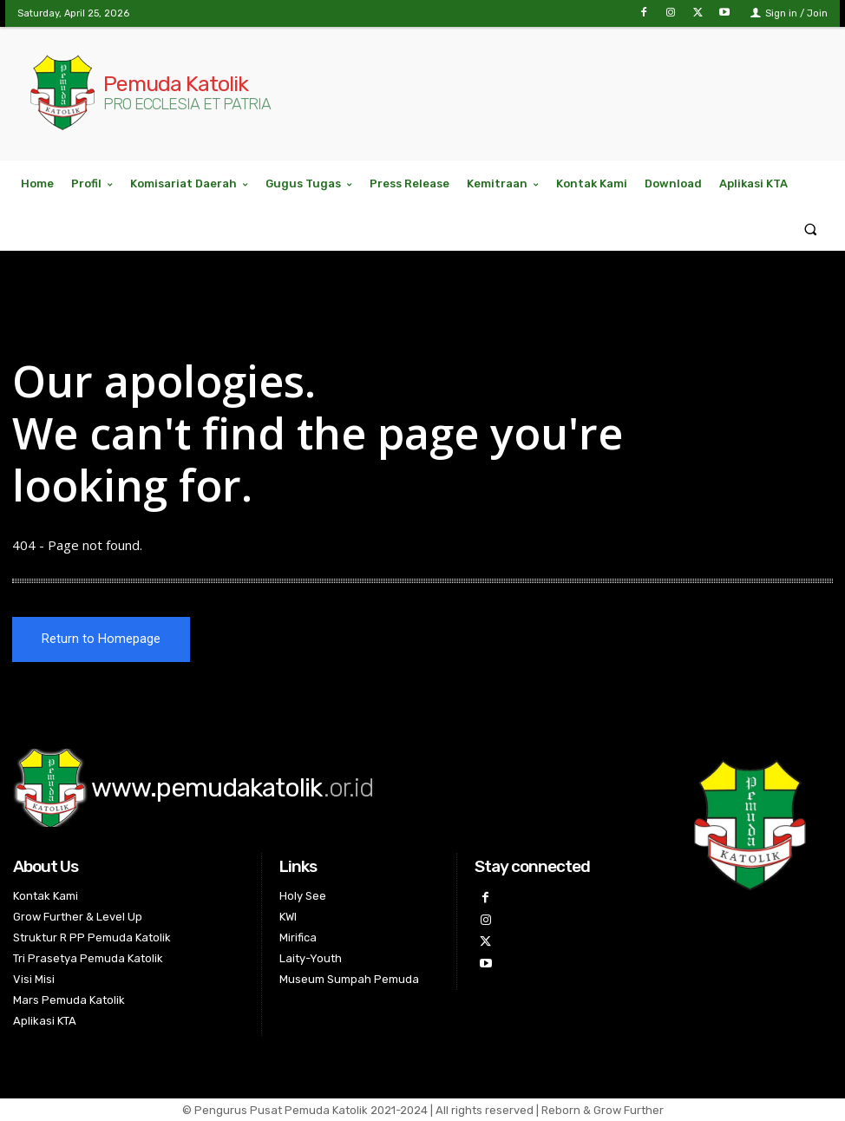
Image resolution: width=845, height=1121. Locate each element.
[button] (811, 228)
